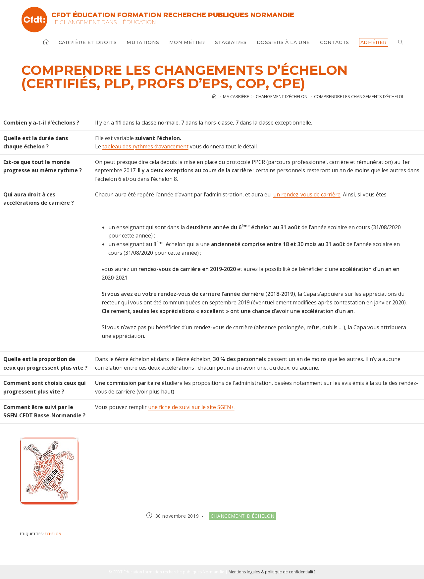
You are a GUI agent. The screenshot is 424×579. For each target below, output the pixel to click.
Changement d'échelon (243, 516)
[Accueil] (214, 96)
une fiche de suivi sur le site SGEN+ (191, 407)
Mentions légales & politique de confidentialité (272, 572)
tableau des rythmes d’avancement (145, 146)
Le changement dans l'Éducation (103, 22)
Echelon (53, 533)
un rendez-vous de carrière (307, 194)
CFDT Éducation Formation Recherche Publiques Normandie (172, 15)
